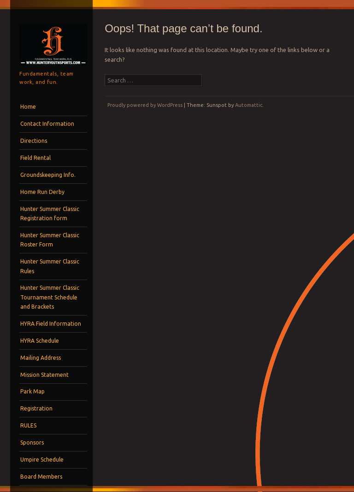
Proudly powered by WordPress (145, 105)
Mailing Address (40, 358)
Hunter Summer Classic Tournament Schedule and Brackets (49, 297)
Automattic (248, 105)
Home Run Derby (42, 192)
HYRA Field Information (50, 324)
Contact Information (47, 124)
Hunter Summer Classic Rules (49, 266)
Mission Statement (44, 375)
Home (28, 107)
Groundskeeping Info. (48, 175)
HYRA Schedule (39, 341)
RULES (28, 425)
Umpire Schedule (42, 460)
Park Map (32, 391)
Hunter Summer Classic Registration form (49, 213)
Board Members (41, 477)
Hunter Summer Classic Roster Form (49, 239)
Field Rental (35, 158)
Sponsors (32, 442)
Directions (33, 141)
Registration (36, 408)
